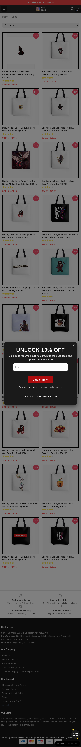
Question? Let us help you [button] (67, 743)
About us (6, 655)
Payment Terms (9, 689)
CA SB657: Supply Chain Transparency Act (21, 671)
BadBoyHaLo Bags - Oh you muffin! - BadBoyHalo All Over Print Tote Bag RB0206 (58, 290)
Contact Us (7, 697)
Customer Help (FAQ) (11, 701)
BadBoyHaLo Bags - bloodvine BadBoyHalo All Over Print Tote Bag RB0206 (18, 74)
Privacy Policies (9, 663)
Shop (14, 16)
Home (5, 16)
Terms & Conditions (11, 659)
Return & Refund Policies (13, 693)
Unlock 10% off (75, 734)
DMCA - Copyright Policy (13, 667)
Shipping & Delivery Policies (14, 685)
